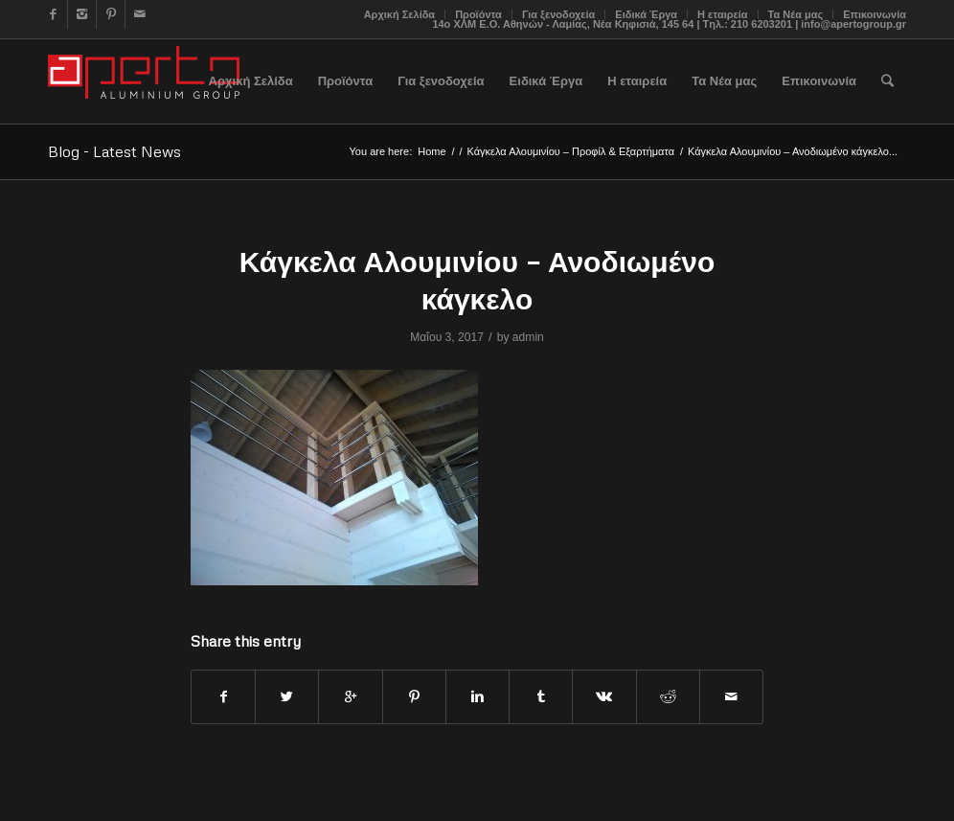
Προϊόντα (478, 14)
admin (528, 337)
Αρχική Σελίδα (399, 14)
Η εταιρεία (722, 14)
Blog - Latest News (114, 151)
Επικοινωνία (874, 14)
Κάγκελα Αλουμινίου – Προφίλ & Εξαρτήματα (570, 151)
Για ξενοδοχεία (558, 14)
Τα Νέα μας (796, 14)
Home (431, 151)
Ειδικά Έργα (646, 14)
